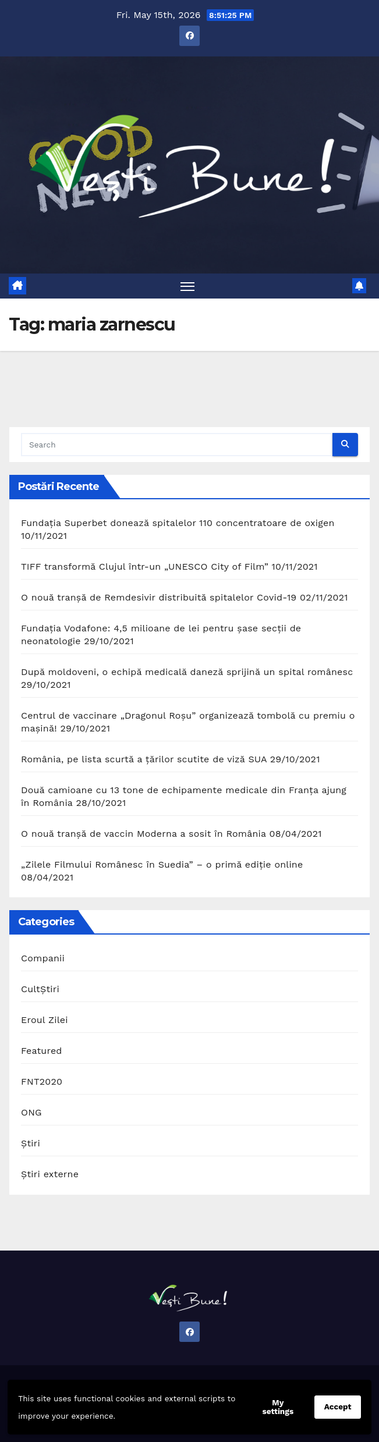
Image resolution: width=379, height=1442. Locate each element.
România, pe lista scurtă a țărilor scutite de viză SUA (144, 759)
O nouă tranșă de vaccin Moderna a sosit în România (143, 833)
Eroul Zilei (44, 1019)
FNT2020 (41, 1081)
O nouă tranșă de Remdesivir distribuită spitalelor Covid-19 (158, 597)
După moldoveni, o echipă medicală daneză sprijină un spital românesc (187, 671)
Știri (30, 1143)
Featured (41, 1050)
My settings (278, 1407)
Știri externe (50, 1174)
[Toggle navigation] (187, 286)
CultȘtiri (40, 989)
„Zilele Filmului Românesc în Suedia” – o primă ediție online (162, 864)
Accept (338, 1406)
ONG (31, 1112)
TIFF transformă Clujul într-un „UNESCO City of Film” (144, 566)
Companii (43, 958)
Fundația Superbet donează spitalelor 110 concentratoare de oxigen (178, 522)
